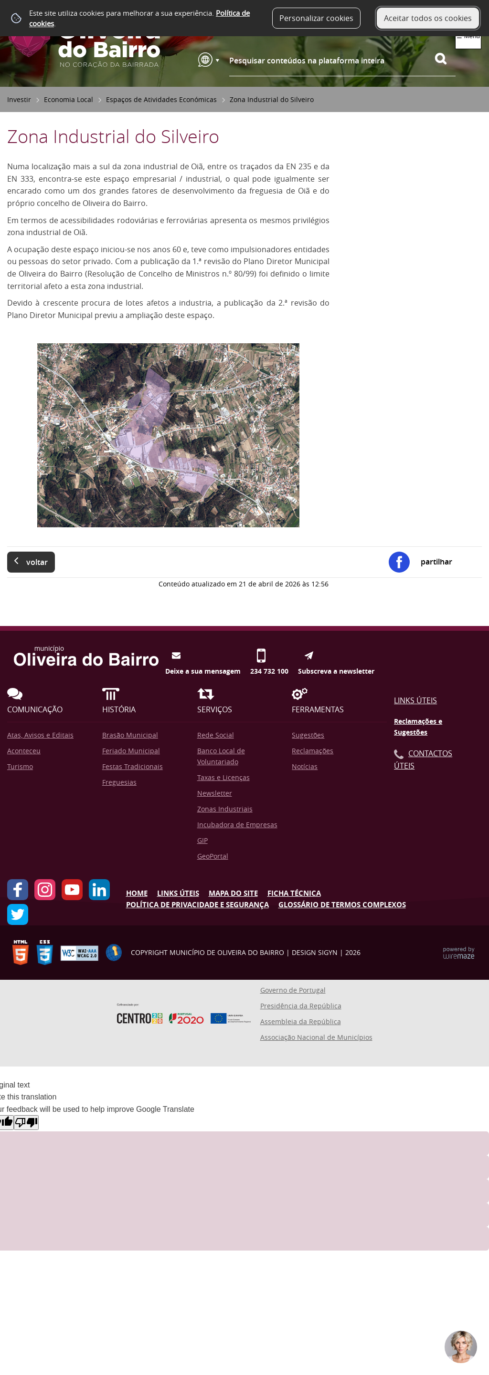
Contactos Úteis (423, 759)
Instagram (44, 889)
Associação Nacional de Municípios (316, 1037)
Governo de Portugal (293, 990)
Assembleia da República (300, 1021)
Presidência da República (300, 1005)
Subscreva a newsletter (336, 655)
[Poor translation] (26, 1122)
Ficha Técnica (294, 893)
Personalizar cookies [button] (316, 18)
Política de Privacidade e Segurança (197, 905)
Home (137, 893)
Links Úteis (415, 700)
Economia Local (68, 99)
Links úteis (178, 893)
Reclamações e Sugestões (418, 727)
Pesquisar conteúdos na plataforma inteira (306, 60)
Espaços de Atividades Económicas (161, 99)
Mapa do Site (233, 893)
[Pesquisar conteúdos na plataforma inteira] (445, 58)
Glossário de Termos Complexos (342, 905)
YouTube (72, 889)
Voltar (37, 562)
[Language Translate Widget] (208, 59)
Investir (19, 99)
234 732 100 (269, 655)
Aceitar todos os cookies (428, 18)
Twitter (17, 914)
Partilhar (436, 561)
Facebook (17, 889)
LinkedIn (99, 889)
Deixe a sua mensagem (203, 655)
